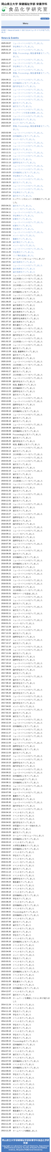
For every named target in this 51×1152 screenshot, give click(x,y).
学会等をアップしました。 (23, 46)
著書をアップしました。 (22, 238)
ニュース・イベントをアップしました (27, 265)
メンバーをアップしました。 (24, 122)
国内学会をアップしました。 (24, 86)
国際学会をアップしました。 (24, 162)
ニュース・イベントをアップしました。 (28, 43)
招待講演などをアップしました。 (26, 83)
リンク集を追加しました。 (23, 255)
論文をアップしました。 (22, 102)
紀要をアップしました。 (22, 218)
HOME (3, 30)
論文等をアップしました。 (23, 242)
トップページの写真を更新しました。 (28, 112)
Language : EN (45, 18)
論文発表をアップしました (24, 262)
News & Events (13, 30)
